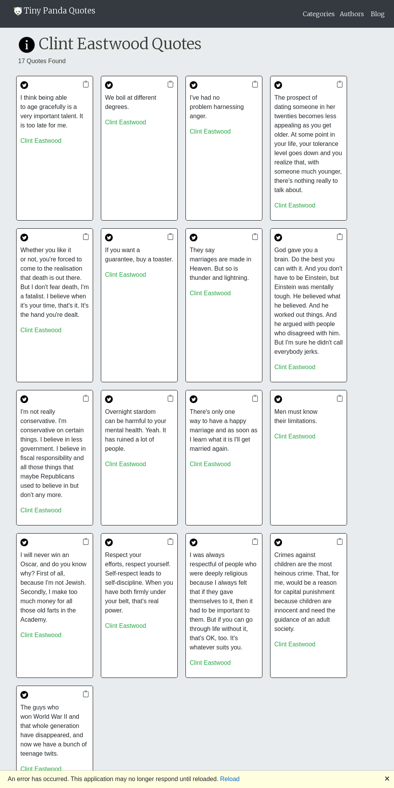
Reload (230, 779)
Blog (378, 14)
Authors (352, 14)
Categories (319, 14)
